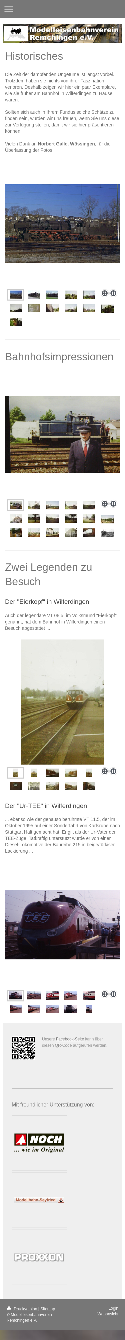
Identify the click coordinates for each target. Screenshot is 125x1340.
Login (113, 1308)
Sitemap (47, 1309)
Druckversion (22, 1309)
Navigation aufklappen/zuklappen (62, 9)
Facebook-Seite (70, 1039)
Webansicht (108, 1314)
